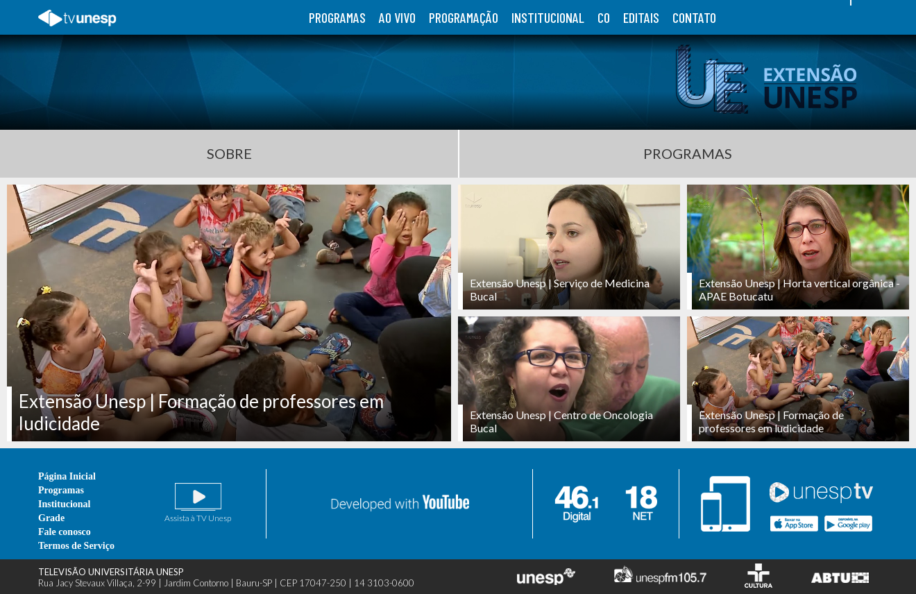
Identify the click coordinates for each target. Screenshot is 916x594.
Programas (687, 153)
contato (694, 17)
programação (463, 17)
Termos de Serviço (76, 546)
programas (337, 17)
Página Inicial (67, 476)
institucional (547, 17)
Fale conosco (64, 532)
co (603, 17)
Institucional (64, 504)
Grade (51, 518)
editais (641, 17)
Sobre (229, 153)
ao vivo (397, 17)
